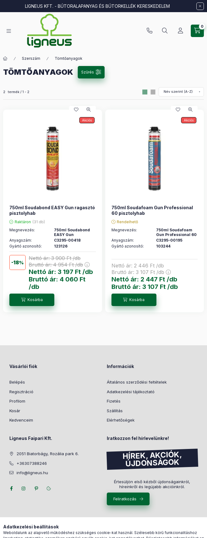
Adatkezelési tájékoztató (131, 391)
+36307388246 (149, 30)
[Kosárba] (31, 300)
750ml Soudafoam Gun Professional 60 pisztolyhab (152, 210)
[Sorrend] (181, 92)
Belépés (17, 382)
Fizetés (114, 401)
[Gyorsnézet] (88, 109)
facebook (11, 488)
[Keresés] (165, 31)
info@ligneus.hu (32, 472)
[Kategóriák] (8, 31)
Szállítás (115, 410)
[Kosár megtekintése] (197, 31)
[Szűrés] (91, 72)
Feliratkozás (124, 498)
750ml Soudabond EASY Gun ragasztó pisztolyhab (52, 210)
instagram (23, 488)
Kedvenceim (21, 420)
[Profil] (180, 31)
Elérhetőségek (121, 420)
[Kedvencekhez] (76, 109)
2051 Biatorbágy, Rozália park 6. (48, 453)
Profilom (17, 401)
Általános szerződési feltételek (137, 382)
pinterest (36, 488)
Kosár (14, 410)
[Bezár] (200, 6)
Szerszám (31, 58)
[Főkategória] (5, 58)
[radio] (152, 92)
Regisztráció (21, 391)
